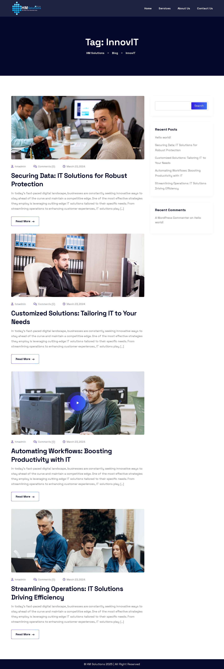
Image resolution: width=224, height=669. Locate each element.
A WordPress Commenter (172, 218)
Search (199, 105)
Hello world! (163, 137)
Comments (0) (44, 166)
